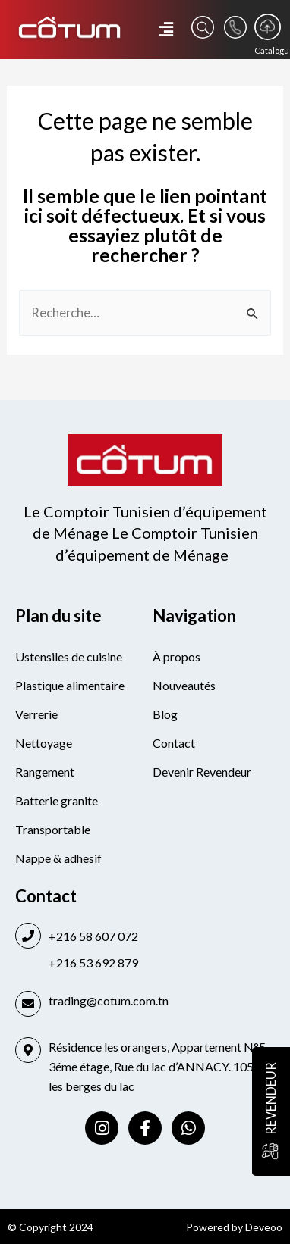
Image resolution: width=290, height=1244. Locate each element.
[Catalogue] (267, 27)
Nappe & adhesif (58, 858)
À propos (176, 656)
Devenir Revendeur (202, 771)
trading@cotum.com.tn (109, 1000)
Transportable (52, 829)
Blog (165, 714)
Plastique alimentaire (70, 685)
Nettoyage (43, 743)
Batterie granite (56, 800)
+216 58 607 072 (93, 936)
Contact (174, 743)
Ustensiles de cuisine (68, 656)
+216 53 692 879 (93, 962)
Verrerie (36, 714)
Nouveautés (184, 685)
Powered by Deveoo (234, 1227)
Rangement (44, 771)
